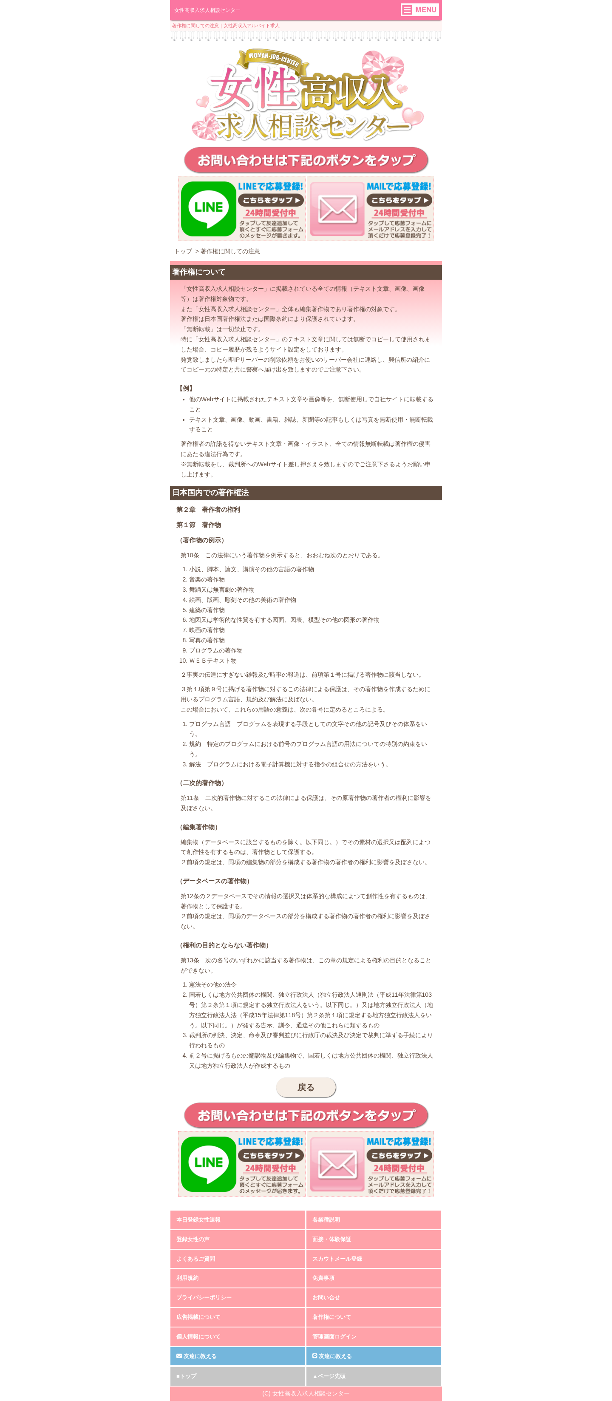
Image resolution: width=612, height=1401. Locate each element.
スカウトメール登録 (337, 1259)
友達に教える (196, 1356)
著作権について (331, 1317)
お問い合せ (326, 1297)
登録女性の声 (193, 1239)
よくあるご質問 (195, 1259)
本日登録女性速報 (198, 1220)
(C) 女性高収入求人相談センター (305, 1393)
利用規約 (187, 1278)
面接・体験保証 (331, 1239)
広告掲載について (198, 1317)
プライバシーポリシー (204, 1297)
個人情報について (198, 1336)
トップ (183, 251)
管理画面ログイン (334, 1336)
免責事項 (323, 1278)
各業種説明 (326, 1220)
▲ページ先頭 (329, 1376)
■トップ (186, 1376)
